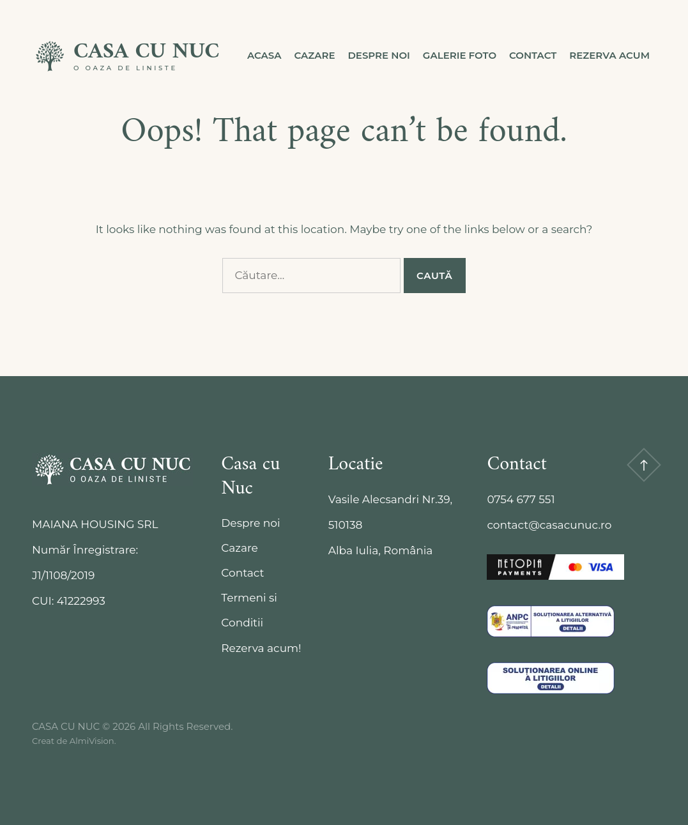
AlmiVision (92, 741)
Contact (532, 55)
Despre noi (378, 55)
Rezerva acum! (261, 648)
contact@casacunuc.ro (549, 524)
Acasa (264, 55)
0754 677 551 (520, 499)
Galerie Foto (459, 55)
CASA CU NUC (146, 52)
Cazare (314, 55)
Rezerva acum (609, 55)
